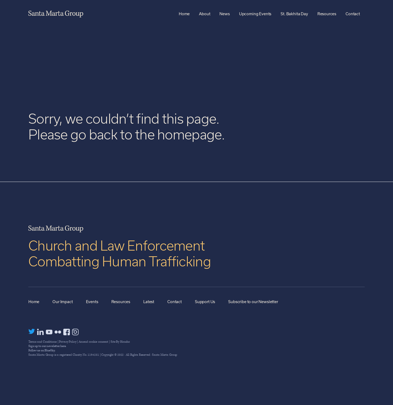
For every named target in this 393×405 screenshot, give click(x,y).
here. (63, 346)
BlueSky (49, 350)
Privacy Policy (67, 342)
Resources (120, 301)
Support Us (205, 301)
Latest (148, 301)
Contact (174, 301)
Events (92, 301)
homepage (189, 134)
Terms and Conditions (42, 342)
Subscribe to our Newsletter (253, 301)
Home (33, 301)
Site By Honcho (120, 342)
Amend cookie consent (93, 342)
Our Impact (62, 301)
